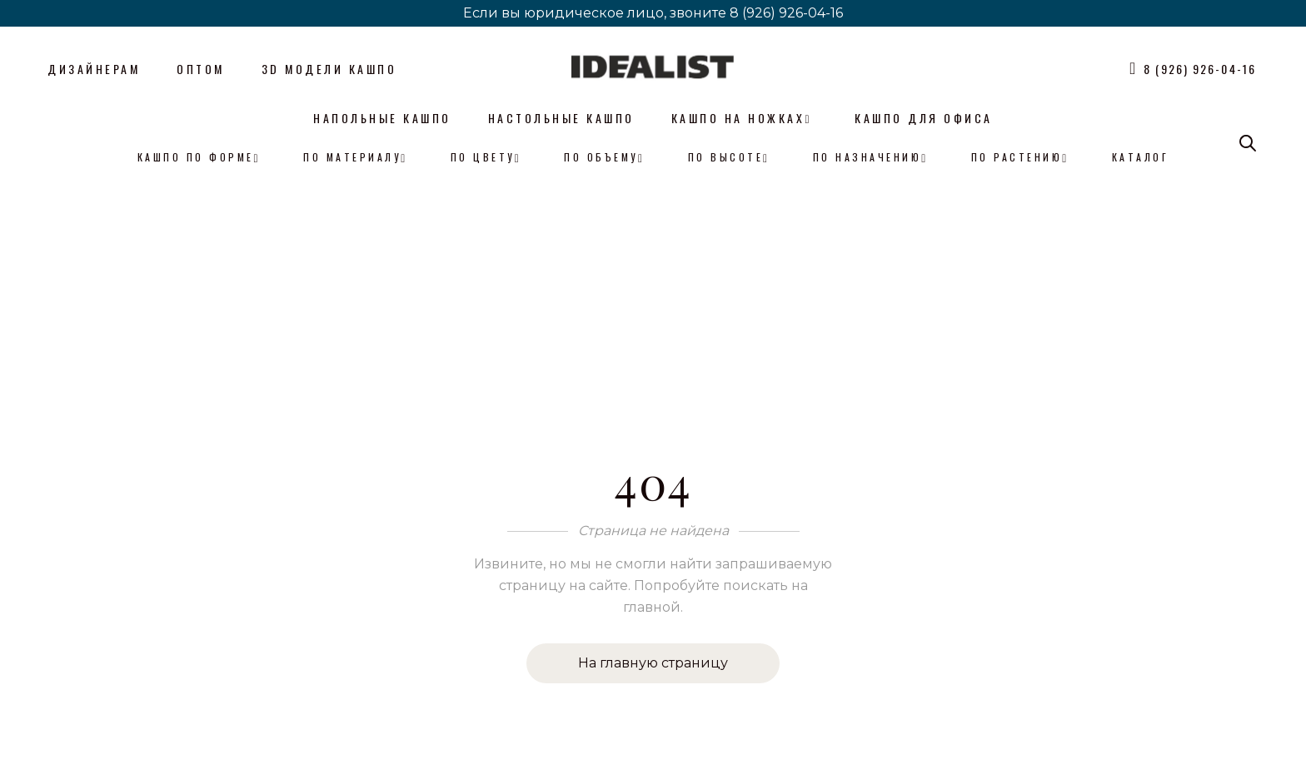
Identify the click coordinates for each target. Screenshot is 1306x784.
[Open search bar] (1247, 143)
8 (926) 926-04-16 (786, 13)
